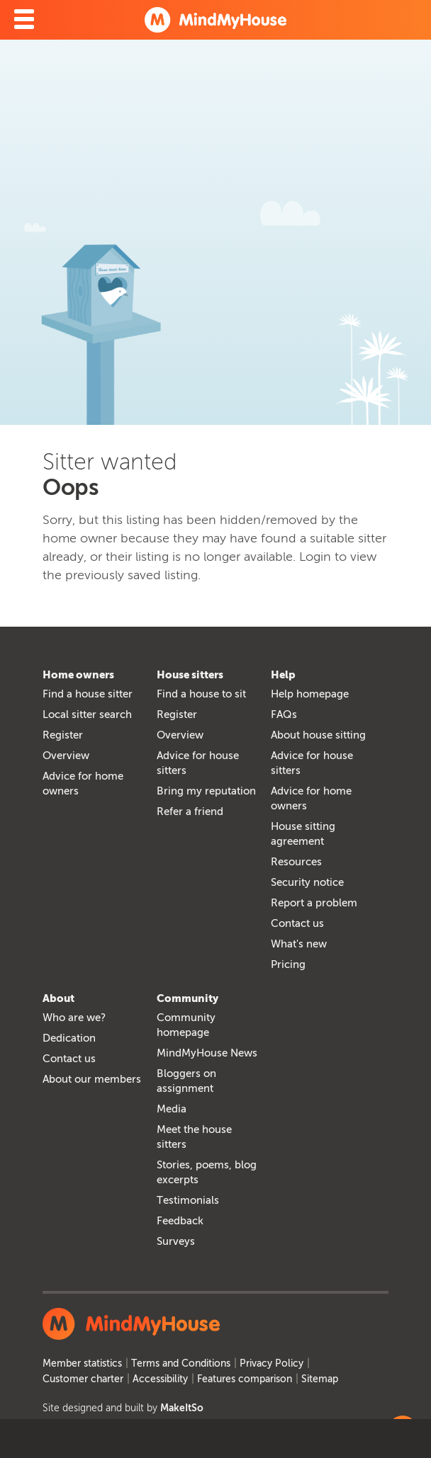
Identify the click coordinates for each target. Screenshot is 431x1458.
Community (187, 998)
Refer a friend (190, 811)
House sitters (190, 674)
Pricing (288, 964)
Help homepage (310, 694)
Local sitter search (87, 714)
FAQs (284, 714)
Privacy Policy (271, 1363)
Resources (296, 861)
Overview (66, 755)
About (58, 998)
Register (63, 735)
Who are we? (74, 1017)
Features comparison (244, 1379)
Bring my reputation (206, 791)
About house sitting (318, 735)
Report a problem (314, 902)
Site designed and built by (123, 1408)
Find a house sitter (88, 694)
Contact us (297, 923)
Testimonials (188, 1200)
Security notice (307, 882)
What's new (299, 944)
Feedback (180, 1220)
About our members (92, 1079)
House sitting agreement (303, 834)
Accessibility (160, 1379)
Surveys (176, 1241)
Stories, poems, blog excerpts (207, 1172)
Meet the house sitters (194, 1137)
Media (171, 1109)
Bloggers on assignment (186, 1081)
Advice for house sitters (198, 763)
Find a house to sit (201, 694)
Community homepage (186, 1025)
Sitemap (319, 1379)
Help (283, 674)
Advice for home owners (83, 783)
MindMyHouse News (207, 1053)
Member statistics (82, 1363)
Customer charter (83, 1379)
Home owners (78, 674)
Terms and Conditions (180, 1363)
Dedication (69, 1038)
